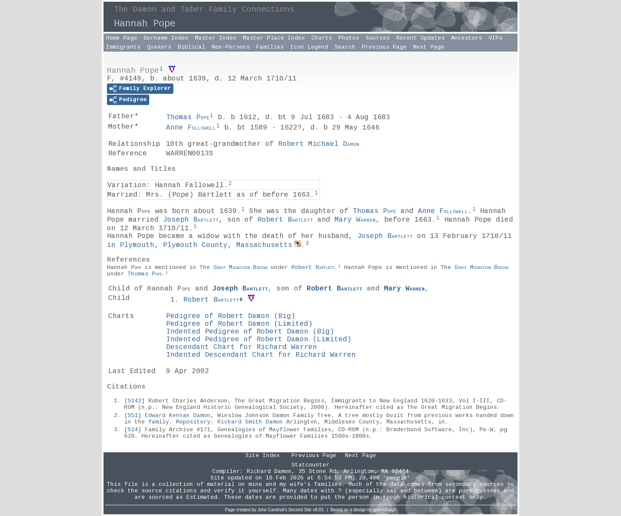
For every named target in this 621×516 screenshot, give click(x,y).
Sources (378, 38)
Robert (285, 220)
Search (345, 47)
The (233, 267)
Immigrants (123, 47)
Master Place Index (274, 38)
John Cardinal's (272, 509)
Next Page (428, 47)
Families (270, 47)
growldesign (384, 509)
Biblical (191, 47)
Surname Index (166, 38)
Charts (321, 38)
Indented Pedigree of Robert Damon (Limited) (258, 339)
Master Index (215, 38)
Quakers (159, 47)
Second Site (300, 509)
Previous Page (384, 47)
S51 (133, 415)
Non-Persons (231, 47)
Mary (355, 220)
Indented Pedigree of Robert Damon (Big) (250, 332)
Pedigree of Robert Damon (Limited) (239, 324)
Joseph (191, 220)
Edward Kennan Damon (177, 415)
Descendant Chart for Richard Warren (241, 347)
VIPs (495, 38)
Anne (191, 128)
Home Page (121, 38)
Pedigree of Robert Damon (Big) (230, 316)
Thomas (188, 117)
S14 (133, 429)
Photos (349, 38)
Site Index (262, 455)
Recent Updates (420, 38)
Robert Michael (318, 144)
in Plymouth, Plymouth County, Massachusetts (199, 245)
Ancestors (466, 38)
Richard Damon (269, 471)
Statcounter (310, 465)
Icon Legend (309, 47)
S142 (134, 401)
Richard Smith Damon (250, 422)
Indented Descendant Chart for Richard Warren (261, 355)
